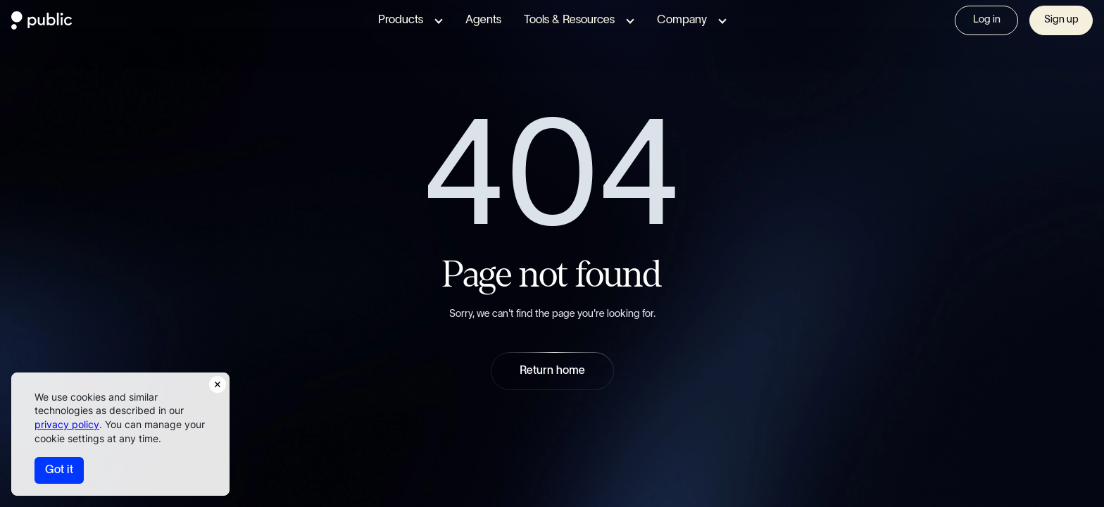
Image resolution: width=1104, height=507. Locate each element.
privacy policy (66, 424)
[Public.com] (42, 25)
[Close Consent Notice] (217, 384)
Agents (483, 20)
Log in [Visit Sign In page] (986, 20)
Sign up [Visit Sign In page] (1061, 20)
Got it (59, 470)
